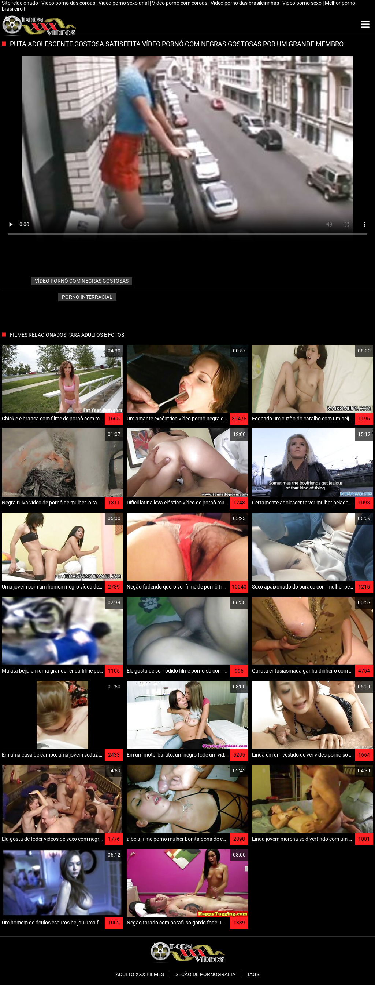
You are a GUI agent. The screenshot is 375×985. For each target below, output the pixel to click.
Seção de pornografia (205, 974)
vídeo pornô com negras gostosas (82, 281)
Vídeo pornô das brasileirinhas (245, 3)
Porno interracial (87, 297)
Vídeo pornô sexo (302, 3)
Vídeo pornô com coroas (180, 3)
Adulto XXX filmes (140, 974)
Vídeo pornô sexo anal (124, 3)
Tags (253, 974)
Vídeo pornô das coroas (68, 3)
